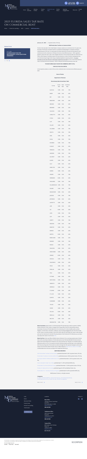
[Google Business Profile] (82, 398)
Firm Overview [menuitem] (29, 10)
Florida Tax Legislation (62, 379)
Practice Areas (27, 403)
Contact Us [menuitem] (80, 10)
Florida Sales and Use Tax (43, 379)
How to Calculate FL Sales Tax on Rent (45, 363)
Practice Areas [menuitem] (42, 10)
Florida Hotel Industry (55, 377)
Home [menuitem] (24, 10)
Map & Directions (48, 405)
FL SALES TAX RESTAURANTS (43, 377)
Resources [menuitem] (75, 10)
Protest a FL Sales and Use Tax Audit (45, 368)
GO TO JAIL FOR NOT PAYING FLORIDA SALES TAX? (48, 358)
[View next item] (9, 60)
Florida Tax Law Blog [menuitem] (50, 10)
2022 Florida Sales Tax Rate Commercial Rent (47, 353)
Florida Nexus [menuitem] (58, 10)
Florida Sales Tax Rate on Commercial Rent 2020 (47, 356)
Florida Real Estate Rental (66, 377)
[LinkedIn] (78, 398)
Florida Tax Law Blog (28, 405)
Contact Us (28, 411)
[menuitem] (5, 444)
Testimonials (27, 407)
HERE (55, 335)
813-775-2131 (47, 430)
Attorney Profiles (27, 401)
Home (25, 398)
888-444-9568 (71, 3)
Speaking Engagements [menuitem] (66, 10)
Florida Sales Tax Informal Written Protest (46, 365)
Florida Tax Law (52, 379)
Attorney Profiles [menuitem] (35, 10)
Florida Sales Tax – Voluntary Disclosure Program (48, 370)
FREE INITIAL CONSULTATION (72, 346)
